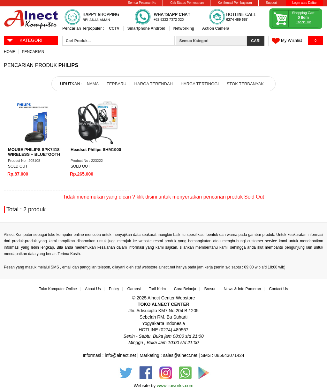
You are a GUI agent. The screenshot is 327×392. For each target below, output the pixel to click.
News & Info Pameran (242, 289)
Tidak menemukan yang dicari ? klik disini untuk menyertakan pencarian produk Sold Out (163, 197)
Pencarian (33, 51)
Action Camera (215, 28)
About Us (93, 289)
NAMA (93, 83)
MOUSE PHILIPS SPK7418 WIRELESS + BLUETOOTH (34, 152)
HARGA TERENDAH (153, 83)
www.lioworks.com (175, 385)
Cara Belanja (185, 289)
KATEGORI (24, 40)
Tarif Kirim (157, 289)
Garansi (134, 289)
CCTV (114, 28)
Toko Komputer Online (58, 289)
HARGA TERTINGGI (200, 83)
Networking (183, 28)
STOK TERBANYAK (245, 83)
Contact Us (278, 289)
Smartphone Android (146, 28)
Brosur (210, 289)
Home (9, 51)
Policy (114, 289)
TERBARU (116, 83)
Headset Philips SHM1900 (96, 149)
